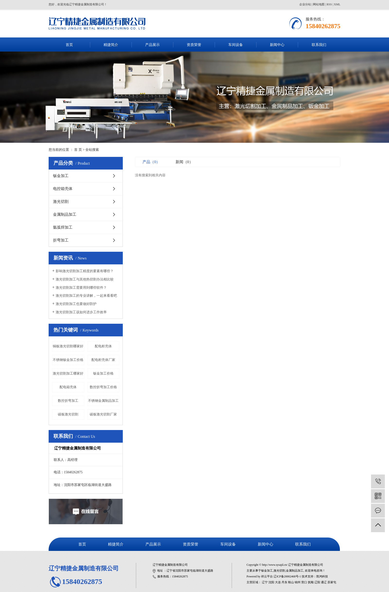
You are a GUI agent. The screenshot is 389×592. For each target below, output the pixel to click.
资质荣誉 (194, 45)
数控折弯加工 (68, 401)
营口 (304, 582)
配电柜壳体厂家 (103, 360)
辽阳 (317, 582)
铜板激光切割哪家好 (68, 346)
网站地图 (319, 4)
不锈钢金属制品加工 (103, 401)
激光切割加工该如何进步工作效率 (81, 312)
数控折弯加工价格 (103, 387)
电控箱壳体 (62, 189)
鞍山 (291, 582)
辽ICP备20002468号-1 (287, 576)
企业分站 (305, 4)
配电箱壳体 (68, 387)
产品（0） (151, 162)
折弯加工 (61, 240)
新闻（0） (184, 162)
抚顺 (311, 582)
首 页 (78, 150)
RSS (329, 4)
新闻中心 (277, 45)
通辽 (324, 582)
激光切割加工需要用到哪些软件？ (81, 287)
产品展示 (152, 45)
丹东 (284, 582)
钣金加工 (61, 176)
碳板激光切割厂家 (103, 414)
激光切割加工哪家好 (68, 373)
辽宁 (265, 582)
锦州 (298, 582)
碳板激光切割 (68, 414)
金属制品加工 (64, 214)
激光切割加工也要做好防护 (76, 304)
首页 (69, 45)
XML (337, 4)
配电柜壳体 (103, 346)
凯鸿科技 (322, 576)
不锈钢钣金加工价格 (68, 360)
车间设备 (235, 45)
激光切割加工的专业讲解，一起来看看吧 (86, 295)
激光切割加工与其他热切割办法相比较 (85, 279)
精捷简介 (111, 45)
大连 (278, 582)
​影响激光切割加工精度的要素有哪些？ (85, 271)
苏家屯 (331, 582)
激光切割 (61, 201)
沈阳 (271, 582)
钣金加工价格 (103, 373)
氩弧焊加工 (62, 227)
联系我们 (319, 45)
